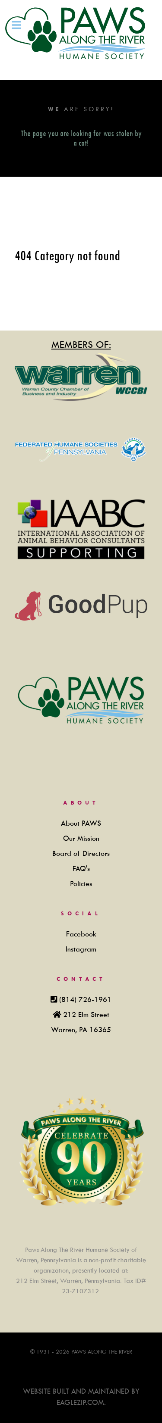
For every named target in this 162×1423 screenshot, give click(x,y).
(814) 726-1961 (85, 999)
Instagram (81, 949)
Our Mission (81, 838)
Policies (81, 884)
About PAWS (81, 823)
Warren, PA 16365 (81, 1030)
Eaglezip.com (80, 1402)
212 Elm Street (86, 1015)
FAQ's (81, 868)
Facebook (81, 934)
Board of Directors (81, 853)
